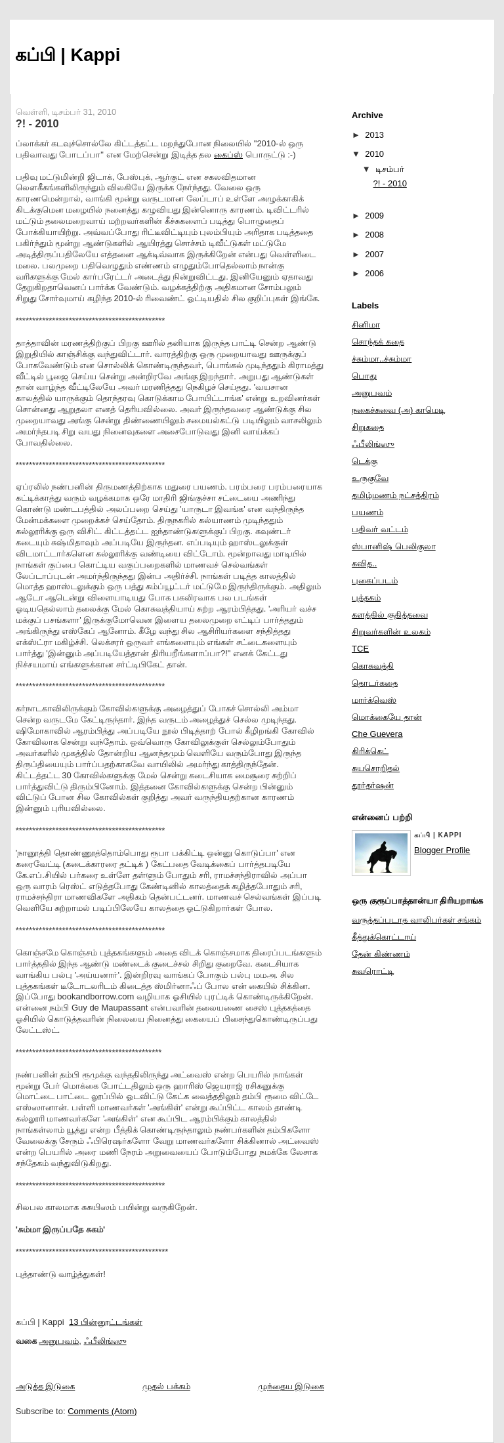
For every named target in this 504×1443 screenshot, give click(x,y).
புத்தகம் (366, 597)
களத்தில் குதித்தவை (390, 614)
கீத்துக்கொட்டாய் (384, 937)
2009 (374, 215)
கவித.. (364, 563)
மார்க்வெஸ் (374, 700)
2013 (374, 135)
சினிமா (366, 324)
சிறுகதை (368, 427)
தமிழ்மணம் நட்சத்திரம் (395, 495)
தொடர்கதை (375, 683)
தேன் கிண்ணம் (381, 954)
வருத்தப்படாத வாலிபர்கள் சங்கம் (416, 920)
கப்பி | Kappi (68, 55)
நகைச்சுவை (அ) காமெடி (398, 410)
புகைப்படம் (375, 580)
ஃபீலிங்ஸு (105, 1341)
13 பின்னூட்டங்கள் (105, 1322)
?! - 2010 (37, 123)
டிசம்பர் (389, 169)
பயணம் (367, 512)
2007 (374, 254)
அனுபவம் (59, 1341)
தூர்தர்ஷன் (373, 785)
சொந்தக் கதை (378, 341)
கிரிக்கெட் (370, 751)
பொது (364, 376)
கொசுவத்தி (373, 666)
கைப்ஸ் (228, 154)
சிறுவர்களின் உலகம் (391, 632)
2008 (374, 235)
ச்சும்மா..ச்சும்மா (381, 359)
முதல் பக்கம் (166, 1386)
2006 (374, 273)
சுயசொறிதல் (376, 768)
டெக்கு (364, 461)
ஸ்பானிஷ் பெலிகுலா (394, 546)
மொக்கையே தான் (387, 717)
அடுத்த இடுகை (45, 1386)
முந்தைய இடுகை (291, 1386)
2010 (374, 154)
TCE (360, 649)
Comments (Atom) (102, 1411)
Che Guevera (377, 734)
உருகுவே (370, 478)
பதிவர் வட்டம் (380, 529)
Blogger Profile (442, 850)
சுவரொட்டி (373, 971)
